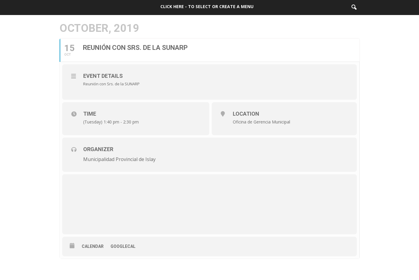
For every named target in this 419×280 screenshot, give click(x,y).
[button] (353, 7)
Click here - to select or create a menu (207, 6)
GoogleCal (123, 246)
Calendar (93, 246)
